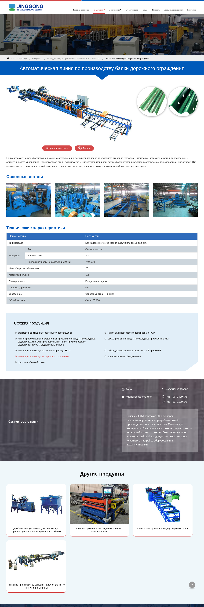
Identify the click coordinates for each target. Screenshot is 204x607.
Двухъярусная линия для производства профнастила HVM (139, 338)
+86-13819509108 (176, 396)
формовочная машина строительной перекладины (45, 332)
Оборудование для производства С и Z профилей (134, 350)
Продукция (37, 58)
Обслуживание (132, 9)
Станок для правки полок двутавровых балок (126, 520)
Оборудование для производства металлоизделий (35, 563)
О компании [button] (114, 9)
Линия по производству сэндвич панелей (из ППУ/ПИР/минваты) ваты (175, 521)
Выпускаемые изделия (19, 558)
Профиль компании (83, 558)
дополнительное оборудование (124, 356)
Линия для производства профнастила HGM (131, 332)
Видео (146, 9)
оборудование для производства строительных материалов (73, 58)
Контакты (191, 9)
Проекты (156, 9)
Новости (76, 580)
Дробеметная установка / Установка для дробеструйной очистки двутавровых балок (28, 521)
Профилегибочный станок (32, 362)
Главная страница (81, 9)
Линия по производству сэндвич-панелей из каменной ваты (77, 520)
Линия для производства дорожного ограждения (43, 356)
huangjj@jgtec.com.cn (139, 396)
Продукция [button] (98, 9)
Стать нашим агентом (173, 9)
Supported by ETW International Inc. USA (102, 602)
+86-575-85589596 (177, 389)
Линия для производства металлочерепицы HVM (44, 350)
